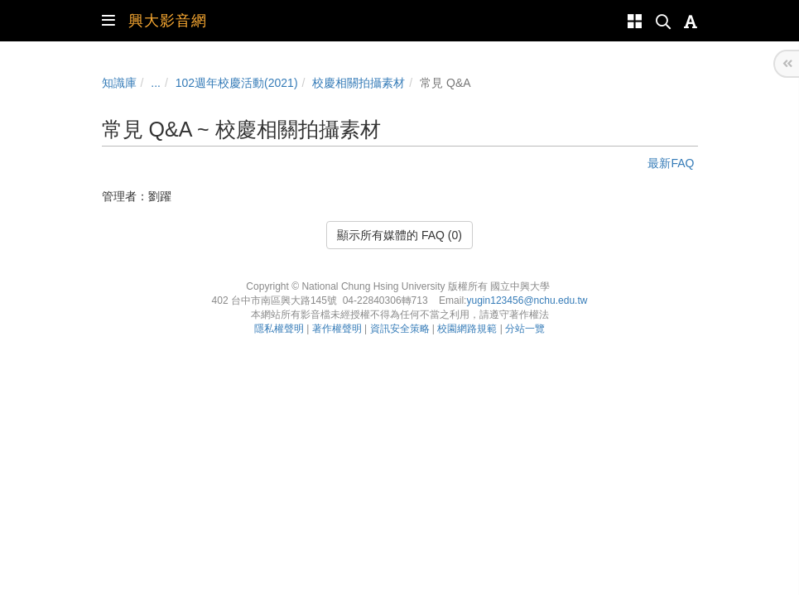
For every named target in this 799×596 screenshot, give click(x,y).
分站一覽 (525, 328)
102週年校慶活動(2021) (237, 82)
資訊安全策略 (400, 328)
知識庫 (119, 82)
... (156, 82)
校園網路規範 (467, 328)
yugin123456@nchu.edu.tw (526, 300)
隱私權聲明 (279, 328)
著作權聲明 (337, 328)
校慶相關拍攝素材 (358, 82)
